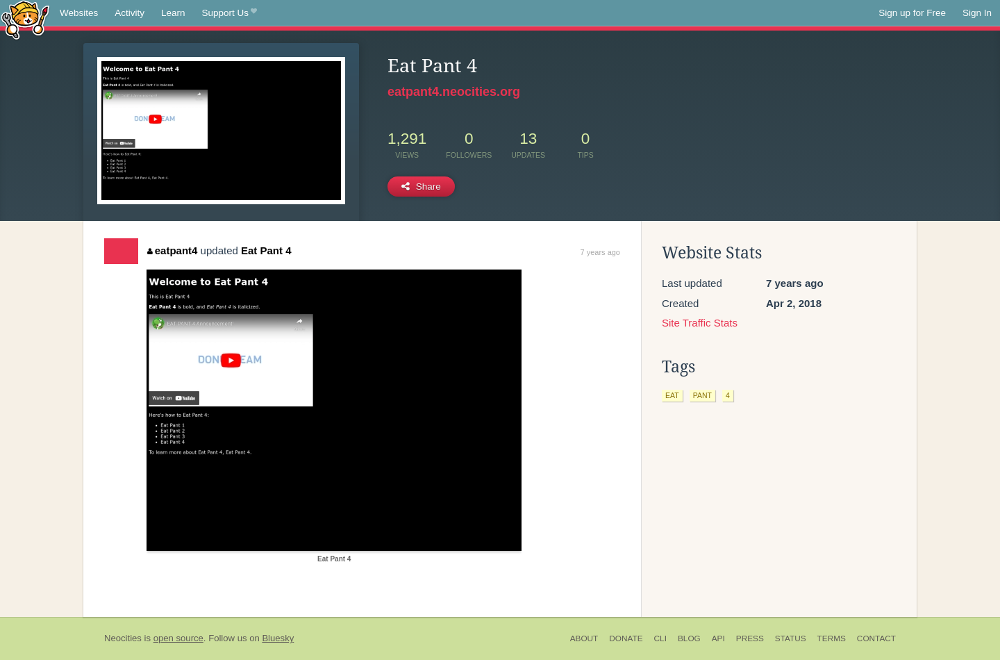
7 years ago (600, 252)
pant (702, 395)
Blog (689, 638)
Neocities (123, 638)
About (584, 638)
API (718, 638)
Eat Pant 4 (266, 250)
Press (750, 638)
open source (178, 638)
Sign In (977, 13)
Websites (79, 13)
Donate (625, 638)
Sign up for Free (912, 13)
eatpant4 (172, 250)
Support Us (229, 13)
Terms (831, 638)
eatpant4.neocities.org (454, 92)
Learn (173, 13)
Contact (876, 638)
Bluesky (278, 638)
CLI (660, 638)
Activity (129, 13)
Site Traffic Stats (700, 323)
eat (672, 395)
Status (790, 638)
